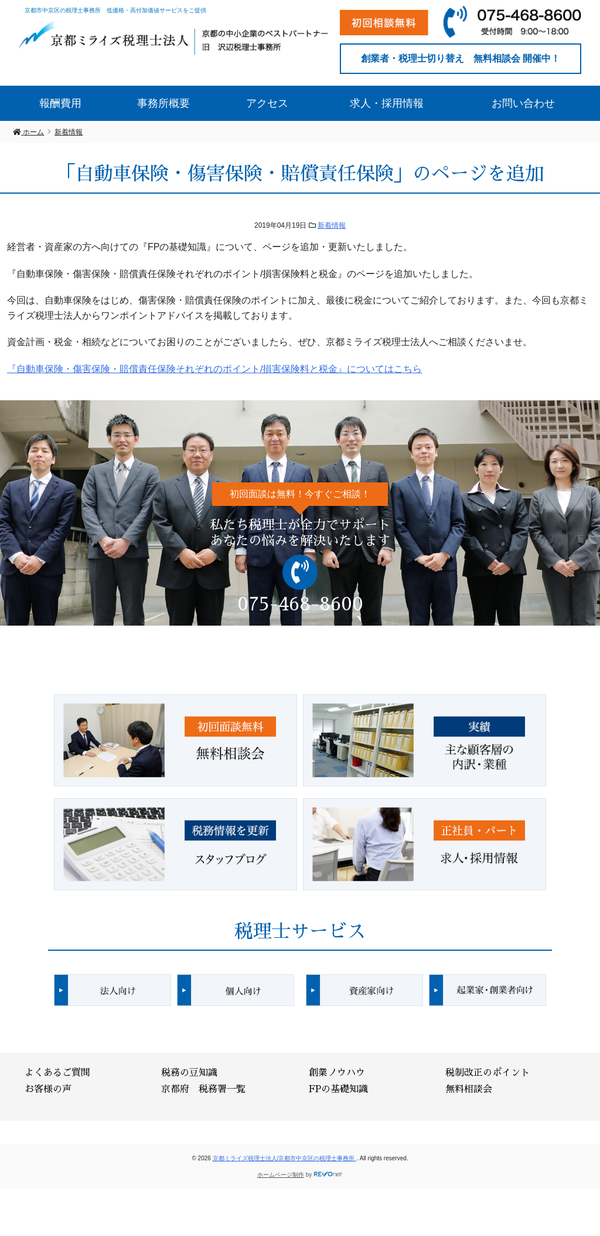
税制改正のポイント (487, 1073)
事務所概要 (163, 103)
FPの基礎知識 (338, 1089)
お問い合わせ (523, 103)
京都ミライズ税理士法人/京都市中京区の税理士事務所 (285, 1158)
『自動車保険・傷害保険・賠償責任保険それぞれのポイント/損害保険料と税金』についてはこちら (214, 369)
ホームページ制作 (280, 1174)
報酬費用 (60, 103)
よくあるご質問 (57, 1073)
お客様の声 (48, 1089)
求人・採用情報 (387, 103)
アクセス (267, 103)
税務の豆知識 (189, 1073)
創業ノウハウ (337, 1073)
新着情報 (332, 225)
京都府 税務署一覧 (203, 1089)
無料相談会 (468, 1089)
